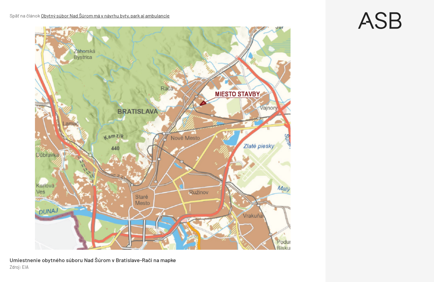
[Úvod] (379, 20)
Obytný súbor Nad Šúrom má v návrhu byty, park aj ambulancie (105, 15)
